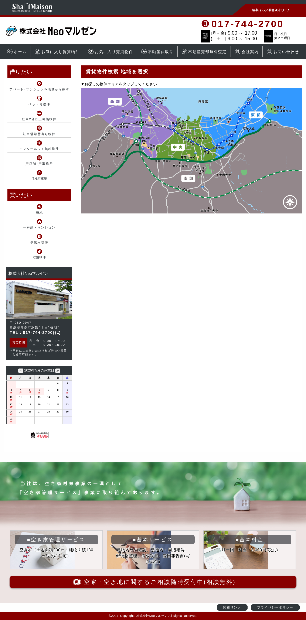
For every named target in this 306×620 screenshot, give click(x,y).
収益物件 (39, 257)
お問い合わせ (283, 52)
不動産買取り (157, 52)
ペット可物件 (39, 104)
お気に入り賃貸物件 (57, 52)
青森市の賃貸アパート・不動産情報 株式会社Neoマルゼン (56, 31)
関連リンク (232, 607)
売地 (39, 212)
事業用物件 (39, 242)
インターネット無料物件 (39, 149)
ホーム (17, 52)
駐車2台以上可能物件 (39, 119)
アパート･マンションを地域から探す (39, 89)
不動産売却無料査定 (204, 52)
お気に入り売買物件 (110, 52)
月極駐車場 (39, 178)
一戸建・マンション (39, 227)
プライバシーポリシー (275, 607)
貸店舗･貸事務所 (39, 163)
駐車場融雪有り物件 (39, 134)
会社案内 (247, 52)
